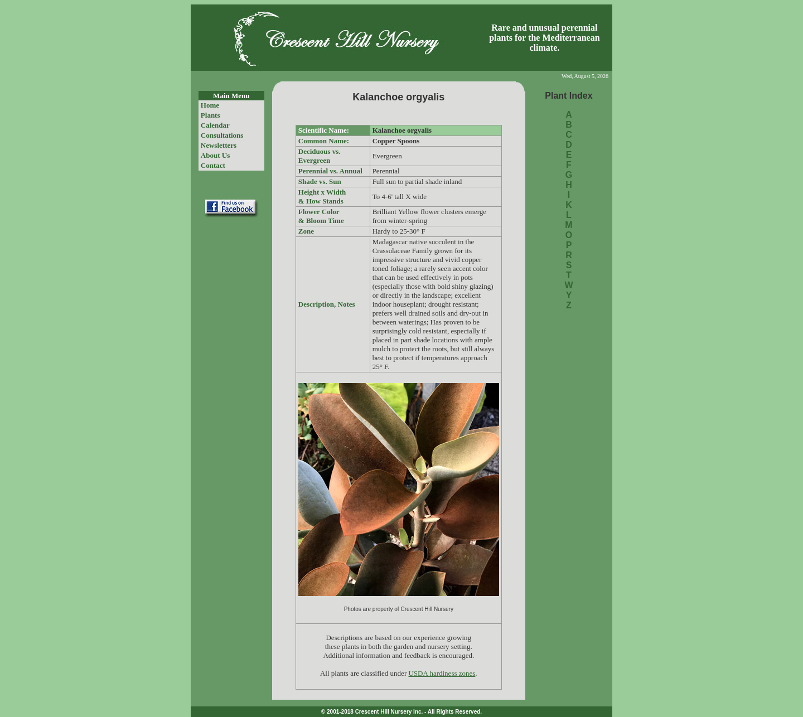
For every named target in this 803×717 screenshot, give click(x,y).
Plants (210, 115)
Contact (213, 165)
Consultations (222, 135)
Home (210, 105)
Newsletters (218, 145)
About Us (215, 155)
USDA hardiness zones (441, 673)
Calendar (215, 125)
